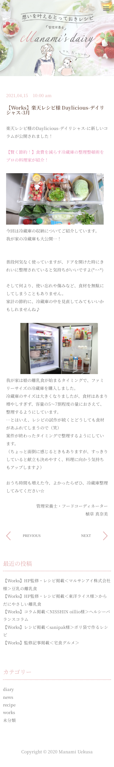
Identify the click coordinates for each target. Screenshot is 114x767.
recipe (9, 705)
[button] (106, 8)
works (9, 712)
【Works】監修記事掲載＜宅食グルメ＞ (41, 642)
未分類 (9, 720)
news (8, 697)
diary (8, 689)
